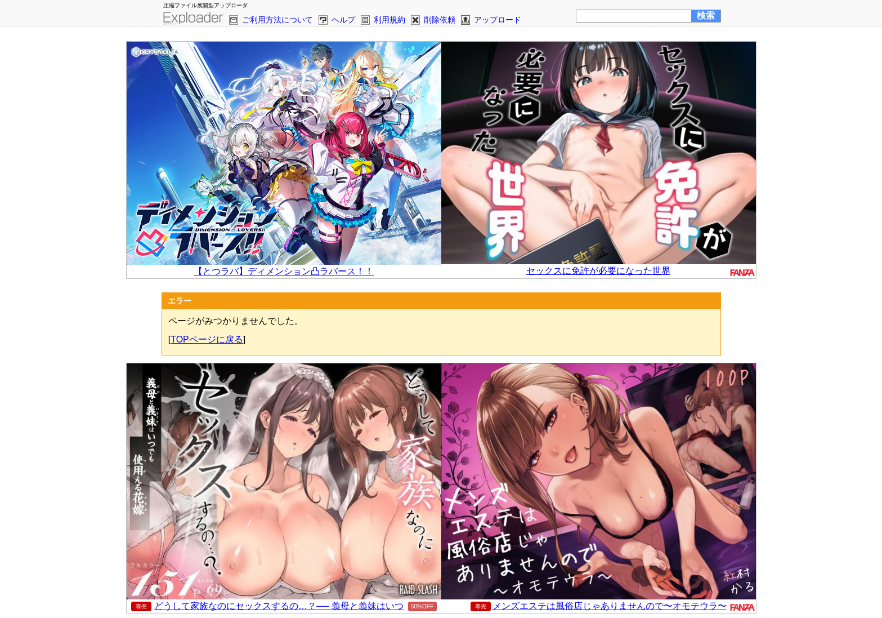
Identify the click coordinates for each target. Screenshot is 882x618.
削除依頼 (439, 19)
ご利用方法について (277, 19)
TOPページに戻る (207, 339)
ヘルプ (343, 19)
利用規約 (389, 19)
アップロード (497, 19)
